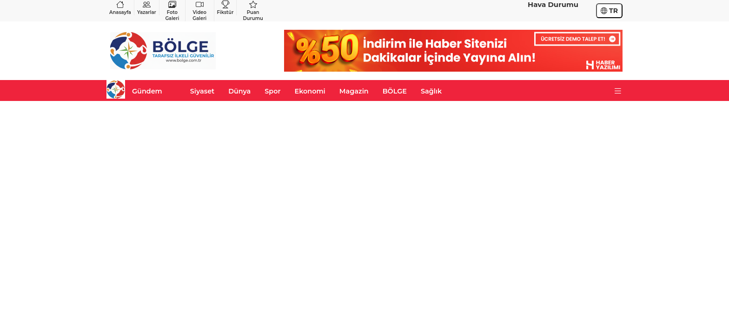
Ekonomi (310, 91)
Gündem (147, 91)
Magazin (354, 91)
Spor (272, 91)
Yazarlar (146, 7)
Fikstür (225, 7)
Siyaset (202, 91)
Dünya (239, 91)
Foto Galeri (172, 10)
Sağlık (431, 91)
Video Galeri (199, 10)
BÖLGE (395, 91)
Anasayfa (120, 7)
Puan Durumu (252, 10)
